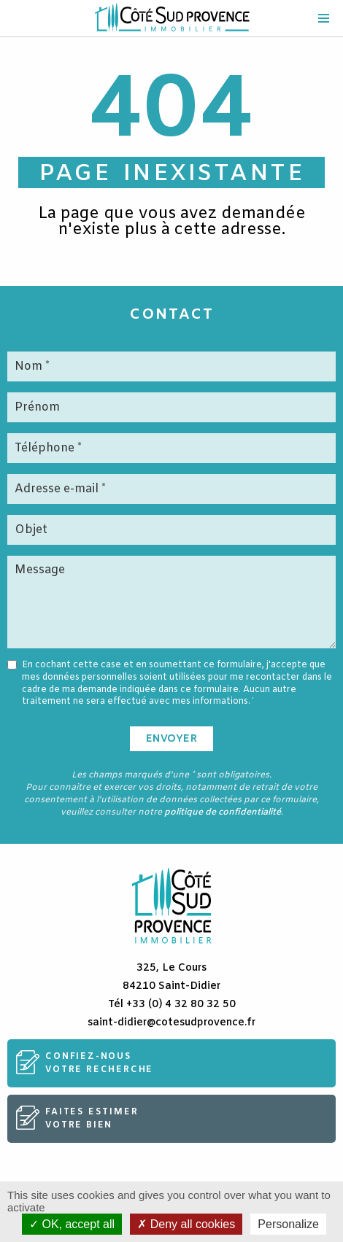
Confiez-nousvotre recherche (99, 1063)
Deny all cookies (186, 1224)
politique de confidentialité (222, 812)
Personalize (288, 1224)
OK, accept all (72, 1224)
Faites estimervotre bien (91, 1118)
